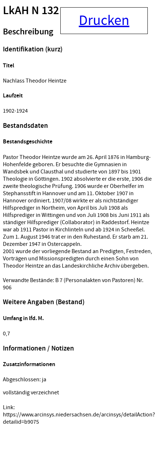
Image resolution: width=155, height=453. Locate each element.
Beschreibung (28, 32)
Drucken (104, 20)
